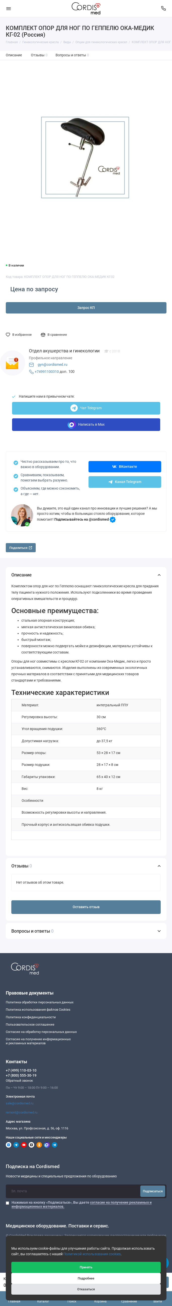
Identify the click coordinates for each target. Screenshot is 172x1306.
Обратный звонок (19, 1080)
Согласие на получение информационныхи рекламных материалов (38, 1041)
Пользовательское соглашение (30, 1024)
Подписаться (153, 1191)
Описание (14, 55)
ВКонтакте (124, 467)
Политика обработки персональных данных (39, 1002)
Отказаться (86, 1289)
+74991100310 (47, 372)
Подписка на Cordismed (33, 1166)
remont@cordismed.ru (21, 1112)
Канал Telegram (124, 482)
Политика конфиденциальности (31, 1017)
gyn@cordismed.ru (52, 364)
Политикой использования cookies (92, 1254)
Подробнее (86, 1278)
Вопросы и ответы (72, 55)
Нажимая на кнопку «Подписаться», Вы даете (82, 1204)
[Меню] (8, 8)
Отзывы (39, 55)
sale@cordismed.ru (19, 1103)
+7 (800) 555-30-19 (21, 1075)
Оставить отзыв (86, 907)
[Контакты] (163, 8)
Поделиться (20, 548)
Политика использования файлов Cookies (38, 1009)
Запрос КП (86, 308)
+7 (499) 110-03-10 (21, 1070)
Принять (86, 1267)
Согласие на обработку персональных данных (41, 1032)
